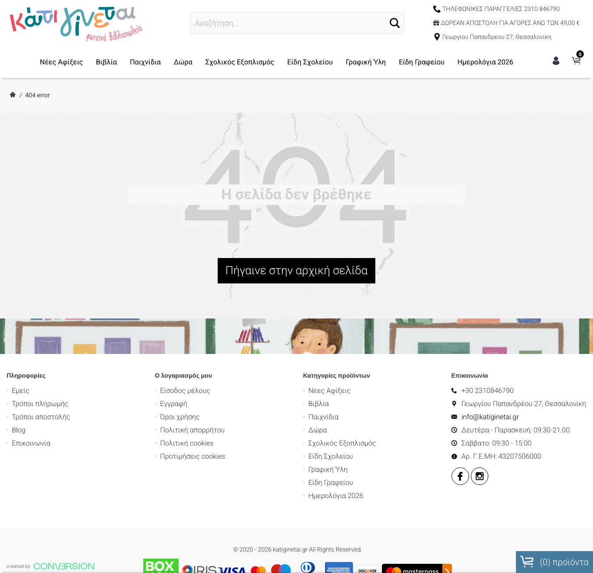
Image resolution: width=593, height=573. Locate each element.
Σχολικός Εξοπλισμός (239, 62)
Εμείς (20, 367)
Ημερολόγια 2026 (485, 62)
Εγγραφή (173, 380)
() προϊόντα (554, 561)
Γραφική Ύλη (366, 62)
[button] (395, 23)
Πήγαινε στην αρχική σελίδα (297, 270)
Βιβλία (106, 62)
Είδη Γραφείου (422, 62)
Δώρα (183, 62)
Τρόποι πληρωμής (40, 380)
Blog (18, 406)
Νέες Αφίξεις (61, 62)
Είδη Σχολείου (310, 62)
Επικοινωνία (31, 419)
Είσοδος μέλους (185, 367)
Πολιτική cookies (187, 419)
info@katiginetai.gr (490, 393)
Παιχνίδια (145, 62)
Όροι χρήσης (180, 393)
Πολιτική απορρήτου (192, 406)
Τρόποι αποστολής (41, 393)
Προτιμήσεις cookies (193, 432)
